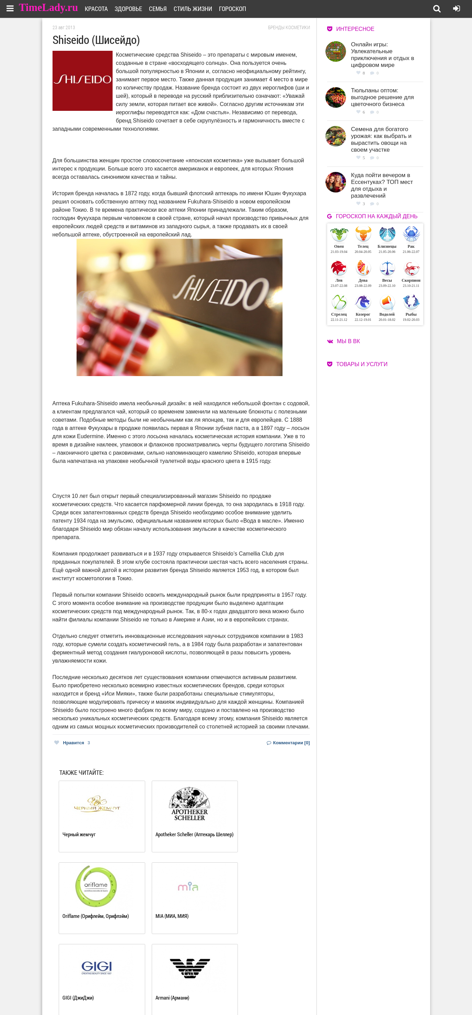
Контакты (211, 995)
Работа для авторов (271, 986)
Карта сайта (263, 995)
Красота (100, 8)
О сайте (209, 986)
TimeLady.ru (49, 8)
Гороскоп (237, 8)
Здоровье (133, 8)
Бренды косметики (289, 27)
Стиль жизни (197, 8)
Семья (162, 8)
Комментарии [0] (288, 742)
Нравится (72, 742)
